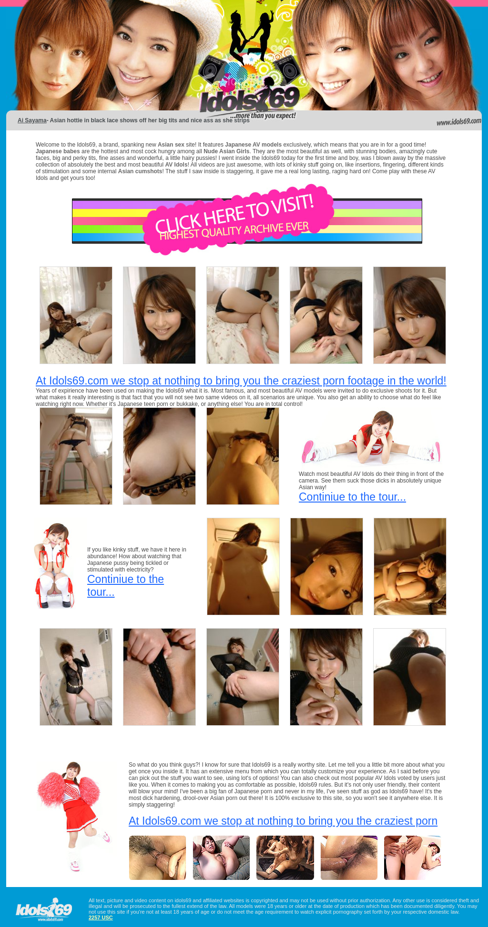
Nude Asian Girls (226, 151)
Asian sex (172, 144)
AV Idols (176, 164)
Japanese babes (58, 151)
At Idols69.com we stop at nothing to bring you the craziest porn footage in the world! (241, 381)
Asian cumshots (140, 171)
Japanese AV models (253, 144)
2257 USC (101, 917)
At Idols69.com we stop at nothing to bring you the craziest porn (283, 821)
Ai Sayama (32, 120)
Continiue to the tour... (352, 497)
